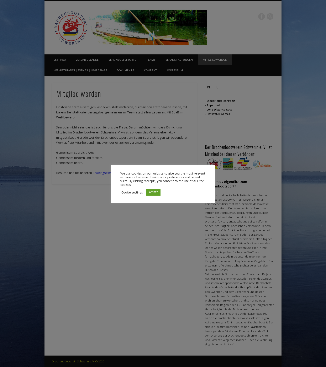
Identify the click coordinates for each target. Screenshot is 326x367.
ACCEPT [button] (153, 192)
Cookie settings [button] (132, 192)
